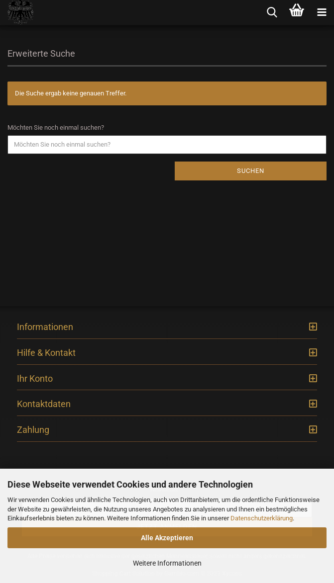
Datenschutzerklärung (261, 518)
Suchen (250, 170)
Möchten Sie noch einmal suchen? (55, 127)
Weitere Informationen (167, 563)
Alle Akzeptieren (167, 538)
